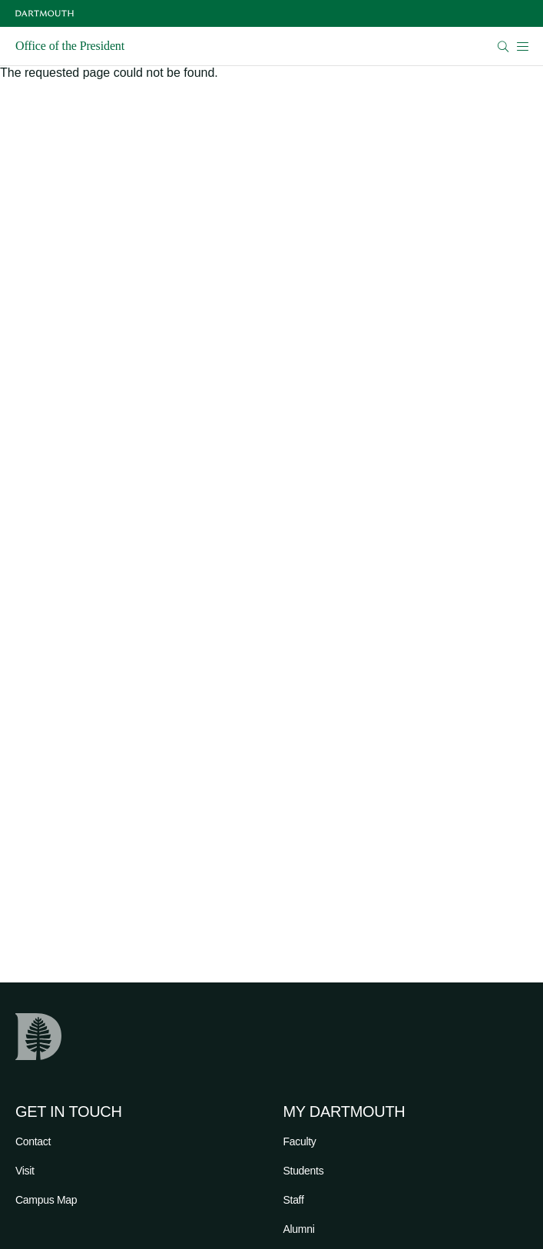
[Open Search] (503, 46)
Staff (293, 1200)
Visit (25, 1171)
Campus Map (46, 1200)
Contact (33, 1141)
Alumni (299, 1229)
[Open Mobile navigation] (522, 46)
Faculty (299, 1141)
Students (303, 1171)
